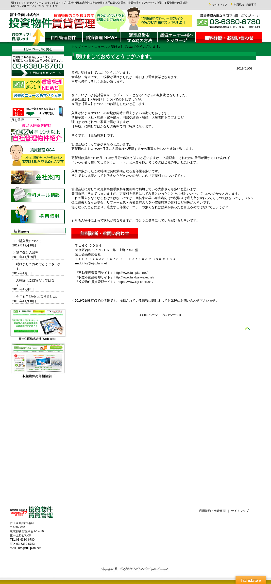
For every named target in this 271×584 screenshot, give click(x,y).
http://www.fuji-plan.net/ (131, 273)
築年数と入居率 (27, 252)
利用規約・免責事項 (243, 4)
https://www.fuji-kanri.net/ (135, 282)
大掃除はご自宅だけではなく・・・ (35, 282)
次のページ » (171, 315)
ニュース (100, 47)
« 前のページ (148, 315)
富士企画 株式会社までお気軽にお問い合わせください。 (224, 23)
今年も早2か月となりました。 (37, 296)
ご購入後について (29, 241)
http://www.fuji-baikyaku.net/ (134, 277)
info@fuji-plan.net (94, 263)
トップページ (81, 47)
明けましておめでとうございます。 (38, 266)
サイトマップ (217, 4)
